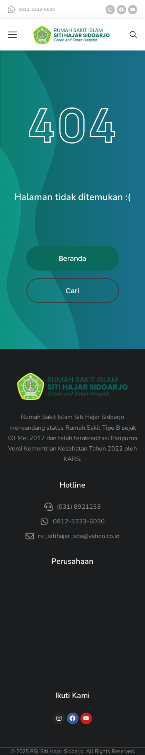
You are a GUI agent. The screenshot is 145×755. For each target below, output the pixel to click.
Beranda (72, 258)
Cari (72, 290)
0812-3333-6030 (37, 9)
